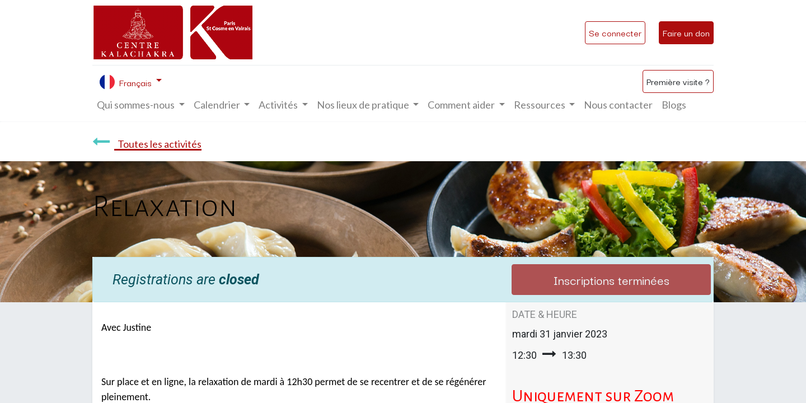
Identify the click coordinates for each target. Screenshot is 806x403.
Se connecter (615, 32)
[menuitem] (618, 105)
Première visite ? (678, 81)
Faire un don (686, 32)
